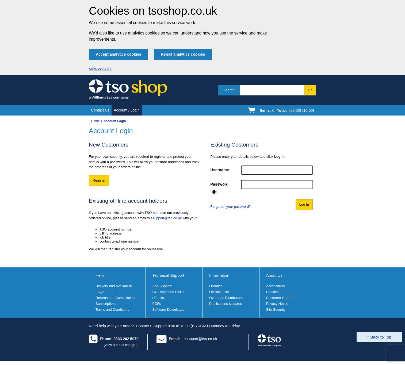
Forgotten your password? (231, 207)
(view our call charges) (121, 345)
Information (219, 275)
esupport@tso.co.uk (166, 218)
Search (228, 90)
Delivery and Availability (113, 286)
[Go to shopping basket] (285, 111)
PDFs (156, 304)
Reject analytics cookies (183, 54)
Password (220, 184)
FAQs (99, 292)
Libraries (216, 286)
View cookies (100, 69)
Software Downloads (168, 310)
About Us (274, 275)
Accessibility (275, 286)
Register (99, 180)
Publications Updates (225, 304)
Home (95, 121)
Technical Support (168, 275)
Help (99, 275)
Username (220, 170)
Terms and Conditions (112, 310)
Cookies (272, 292)
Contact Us (100, 110)
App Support (162, 286)
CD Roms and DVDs (168, 292)
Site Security (276, 310)
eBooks (158, 298)
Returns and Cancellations (115, 298)
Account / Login (127, 110)
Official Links (219, 292)
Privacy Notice (277, 304)
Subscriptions (105, 304)
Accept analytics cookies (118, 54)
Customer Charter (280, 298)
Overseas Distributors (226, 298)
